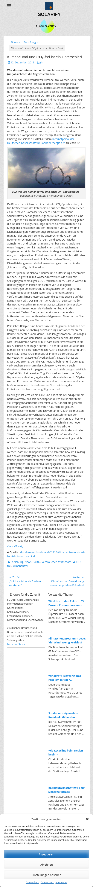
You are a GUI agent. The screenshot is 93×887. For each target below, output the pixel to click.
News (28, 562)
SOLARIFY (49, 14)
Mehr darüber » (16, 644)
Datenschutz (32, 882)
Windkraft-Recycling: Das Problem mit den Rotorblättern (64, 678)
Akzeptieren (46, 854)
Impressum (61, 882)
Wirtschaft (64, 562)
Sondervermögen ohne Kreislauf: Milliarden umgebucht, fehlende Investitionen (63, 715)
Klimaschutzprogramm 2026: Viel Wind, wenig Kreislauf (67, 640)
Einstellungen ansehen (46, 875)
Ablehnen (46, 864)
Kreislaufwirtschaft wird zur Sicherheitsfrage (66, 790)
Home (15, 42)
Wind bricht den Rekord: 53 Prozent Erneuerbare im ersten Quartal (66, 603)
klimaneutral (20, 566)
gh (40, 62)
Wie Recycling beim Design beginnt (65, 752)
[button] (87, 819)
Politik (36, 562)
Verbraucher (49, 562)
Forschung (31, 42)
